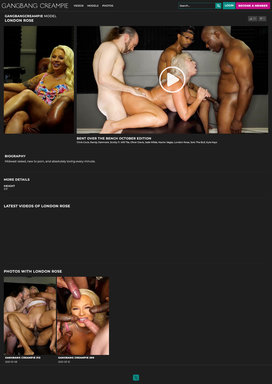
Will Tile (125, 142)
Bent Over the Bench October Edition (114, 138)
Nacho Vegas (165, 142)
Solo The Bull (197, 142)
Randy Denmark (99, 142)
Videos (78, 5)
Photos (107, 5)
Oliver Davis (137, 142)
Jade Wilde (151, 142)
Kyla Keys (211, 142)
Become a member (253, 5)
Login (229, 5)
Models (92, 5)
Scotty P (115, 142)
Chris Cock (83, 142)
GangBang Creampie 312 (22, 357)
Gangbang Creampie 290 (76, 357)
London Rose (181, 142)
